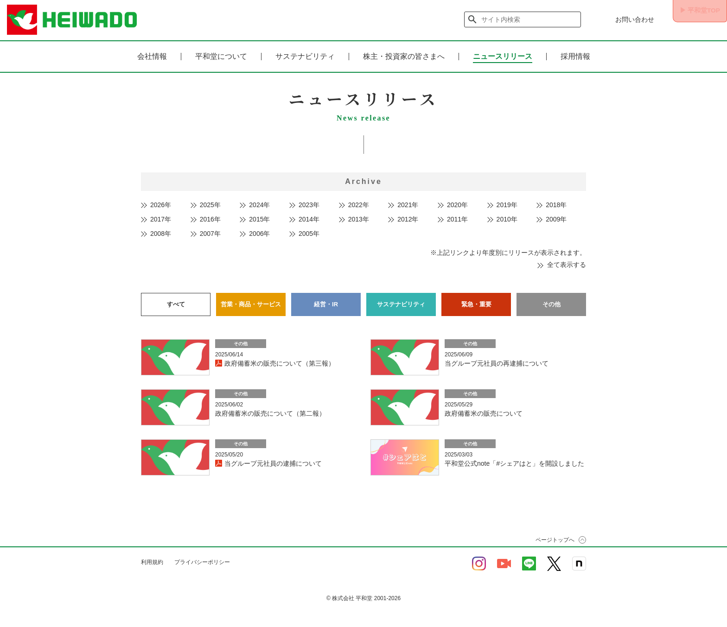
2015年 (259, 219)
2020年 (457, 205)
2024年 (259, 205)
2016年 (210, 219)
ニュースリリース (502, 56)
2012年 (407, 219)
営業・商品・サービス (250, 302)
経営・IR (326, 302)
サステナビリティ (305, 56)
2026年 (160, 205)
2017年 (160, 219)
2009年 (556, 219)
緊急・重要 (476, 302)
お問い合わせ (624, 19)
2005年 (309, 233)
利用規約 (152, 559)
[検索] (512, 19)
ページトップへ (555, 537)
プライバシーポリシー (202, 559)
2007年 (210, 233)
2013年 (358, 219)
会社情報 (152, 56)
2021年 (407, 205)
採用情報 (575, 56)
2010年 (507, 219)
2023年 (309, 205)
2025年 (210, 205)
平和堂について (221, 56)
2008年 (160, 233)
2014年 (309, 219)
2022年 (358, 205)
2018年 (556, 205)
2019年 (507, 205)
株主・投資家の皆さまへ (404, 56)
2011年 (457, 219)
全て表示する (566, 264)
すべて (175, 302)
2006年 (259, 233)
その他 (551, 302)
